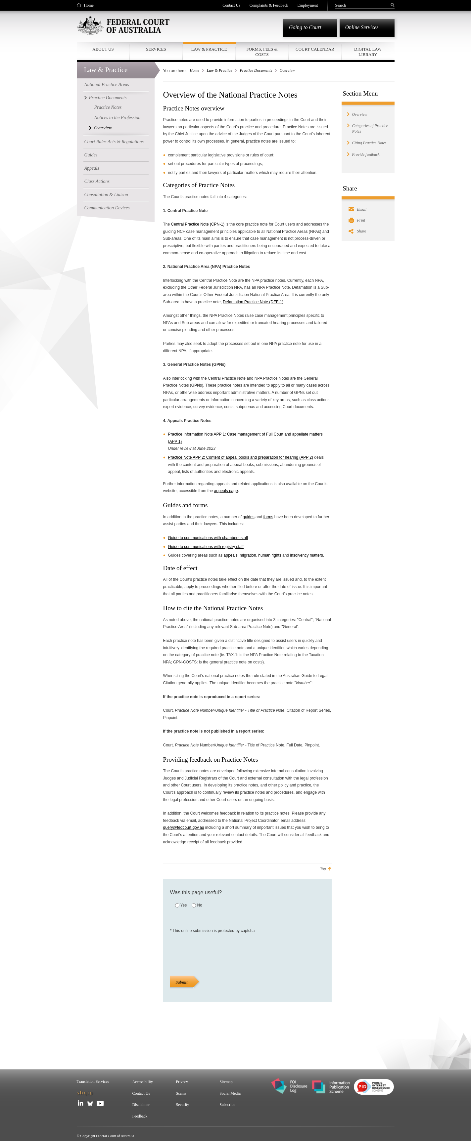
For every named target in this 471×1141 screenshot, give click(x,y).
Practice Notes (108, 106)
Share (361, 230)
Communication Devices (107, 206)
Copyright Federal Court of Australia (107, 1136)
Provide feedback (366, 153)
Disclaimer (141, 1104)
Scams (181, 1093)
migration (248, 554)
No (199, 904)
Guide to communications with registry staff (206, 545)
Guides (91, 153)
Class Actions (97, 180)
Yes (183, 904)
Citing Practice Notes (369, 142)
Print (361, 219)
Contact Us (231, 5)
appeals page (226, 489)
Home (89, 5)
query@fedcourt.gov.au (183, 826)
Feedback (139, 1116)
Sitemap (225, 1081)
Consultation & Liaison (106, 193)
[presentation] (220, 953)
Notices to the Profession (117, 116)
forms (268, 516)
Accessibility (142, 1081)
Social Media (230, 1093)
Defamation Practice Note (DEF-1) (253, 301)
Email (362, 208)
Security (182, 1104)
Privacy (182, 1081)
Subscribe (227, 1104)
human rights (269, 554)
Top (323, 868)
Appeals (91, 167)
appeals (231, 554)
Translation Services (93, 1081)
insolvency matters (306, 554)
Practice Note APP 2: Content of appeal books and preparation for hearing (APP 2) (240, 456)
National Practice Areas (106, 83)
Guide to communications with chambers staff (208, 536)
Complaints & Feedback (269, 5)
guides (248, 516)
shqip (85, 1092)
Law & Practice (219, 69)
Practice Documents (108, 96)
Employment (308, 5)
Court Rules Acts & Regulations (114, 140)
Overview (103, 126)
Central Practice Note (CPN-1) (197, 223)
